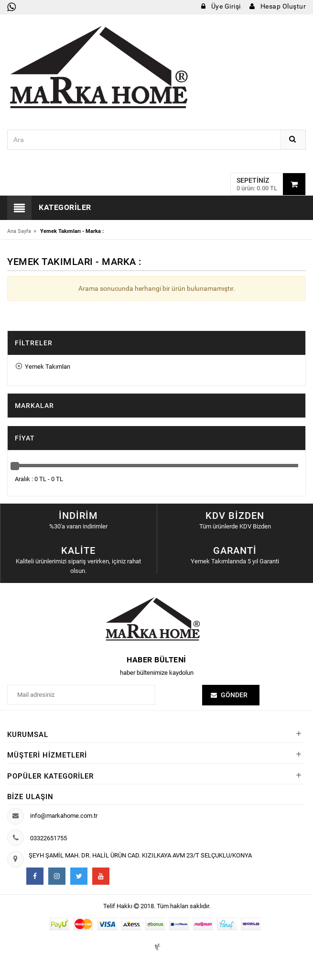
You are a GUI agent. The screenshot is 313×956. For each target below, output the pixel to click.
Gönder (234, 695)
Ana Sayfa (19, 231)
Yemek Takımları (43, 366)
